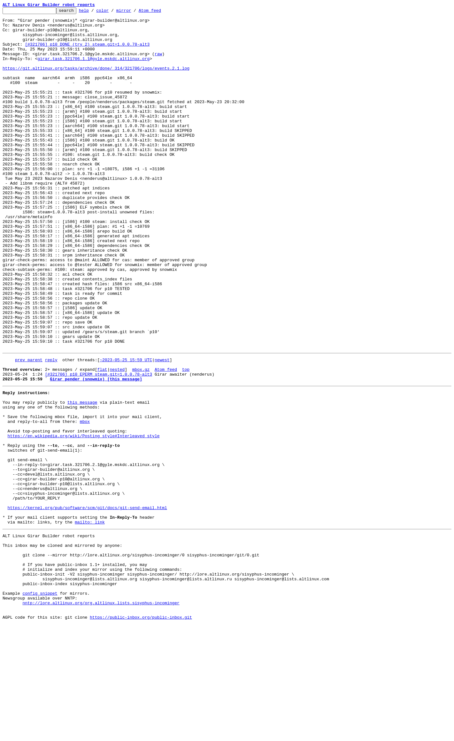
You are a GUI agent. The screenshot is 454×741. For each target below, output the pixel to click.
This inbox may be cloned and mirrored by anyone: (62, 648)
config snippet (39, 705)
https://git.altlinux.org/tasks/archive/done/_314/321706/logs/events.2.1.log (96, 80)
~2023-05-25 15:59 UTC (126, 429)
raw (158, 63)
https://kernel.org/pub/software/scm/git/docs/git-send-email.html (87, 604)
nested (117, 440)
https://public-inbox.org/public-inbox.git (141, 734)
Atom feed (160, 12)
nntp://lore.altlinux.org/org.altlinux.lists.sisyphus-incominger (100, 717)
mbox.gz (141, 440)
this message (82, 478)
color (112, 12)
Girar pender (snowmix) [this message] (96, 452)
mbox (85, 501)
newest (162, 429)
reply (51, 429)
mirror (133, 12)
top (185, 440)
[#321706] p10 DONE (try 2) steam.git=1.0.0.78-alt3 (87, 52)
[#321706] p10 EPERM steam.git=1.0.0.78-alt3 (98, 446)
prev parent (28, 429)
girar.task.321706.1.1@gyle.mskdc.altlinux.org (93, 69)
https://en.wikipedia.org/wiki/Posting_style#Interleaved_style (84, 518)
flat (102, 440)
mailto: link (90, 621)
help (94, 12)
